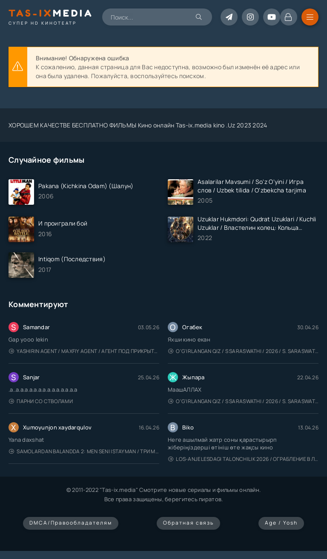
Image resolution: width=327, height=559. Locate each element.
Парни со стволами (41, 401)
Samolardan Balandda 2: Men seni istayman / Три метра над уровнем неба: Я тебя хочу (84, 451)
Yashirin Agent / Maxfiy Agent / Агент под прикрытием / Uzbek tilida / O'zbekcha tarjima (84, 351)
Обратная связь (188, 522)
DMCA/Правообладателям (70, 522)
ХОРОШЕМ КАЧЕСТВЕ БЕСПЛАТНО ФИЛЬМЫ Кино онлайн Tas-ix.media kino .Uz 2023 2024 (138, 125)
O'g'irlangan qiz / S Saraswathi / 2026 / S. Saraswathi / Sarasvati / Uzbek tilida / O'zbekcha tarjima (243, 351)
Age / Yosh (281, 522)
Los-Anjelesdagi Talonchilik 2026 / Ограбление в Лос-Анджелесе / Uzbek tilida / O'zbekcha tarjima (243, 459)
